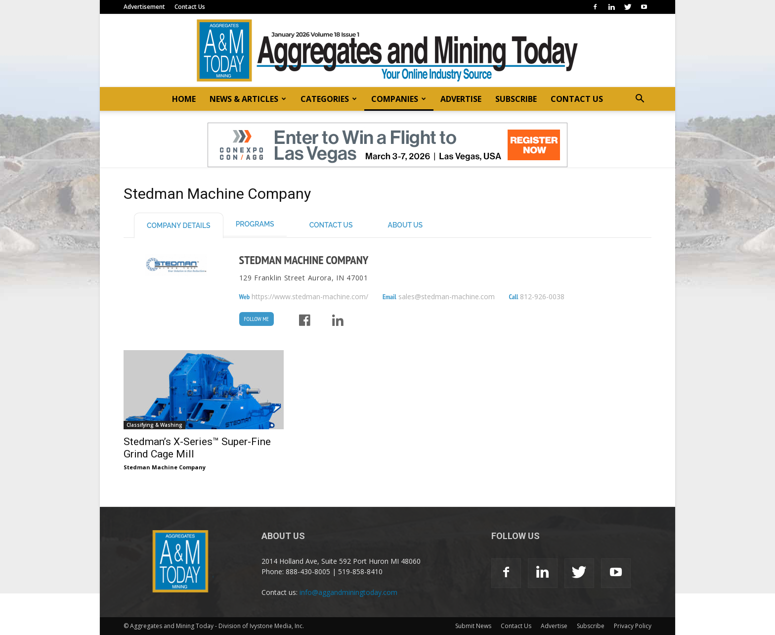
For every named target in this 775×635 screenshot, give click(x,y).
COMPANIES (398, 98)
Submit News (473, 626)
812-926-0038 (542, 296)
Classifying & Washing (154, 424)
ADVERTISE (460, 98)
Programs (255, 224)
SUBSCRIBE (516, 98)
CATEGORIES (329, 98)
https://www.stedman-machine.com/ (310, 296)
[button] (639, 99)
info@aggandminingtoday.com (348, 592)
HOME (184, 98)
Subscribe (590, 626)
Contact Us (189, 6)
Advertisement (144, 6)
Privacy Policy (632, 626)
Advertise (554, 626)
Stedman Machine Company (304, 260)
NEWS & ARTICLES (248, 98)
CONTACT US (577, 98)
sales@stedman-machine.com (446, 296)
